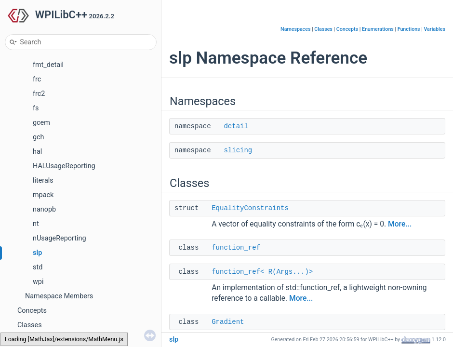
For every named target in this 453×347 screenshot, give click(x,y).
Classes (29, 325)
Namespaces (295, 29)
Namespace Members (59, 296)
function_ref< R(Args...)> (262, 272)
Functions (409, 29)
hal (37, 151)
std (37, 267)
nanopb (44, 209)
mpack (43, 195)
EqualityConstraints (250, 208)
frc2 (39, 94)
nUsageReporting (59, 238)
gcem (41, 123)
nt (36, 224)
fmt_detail (48, 65)
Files (24, 339)
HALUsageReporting (64, 166)
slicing (238, 150)
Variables (434, 29)
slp (37, 253)
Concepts (32, 311)
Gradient (228, 322)
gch (38, 137)
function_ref (236, 248)
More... (400, 224)
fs (36, 108)
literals (43, 180)
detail (236, 126)
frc (37, 79)
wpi (38, 282)
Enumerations (378, 29)
